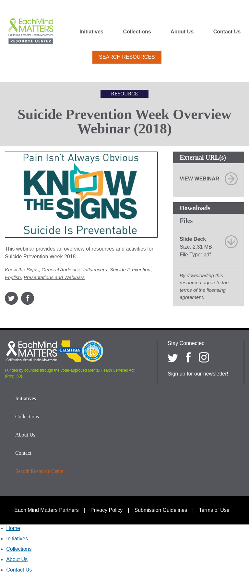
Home (13, 528)
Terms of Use (214, 510)
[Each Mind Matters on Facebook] (188, 357)
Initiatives (91, 31)
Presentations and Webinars (54, 277)
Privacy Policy (106, 510)
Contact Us (227, 31)
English (13, 277)
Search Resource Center (40, 471)
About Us (182, 31)
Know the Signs (22, 269)
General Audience (61, 269)
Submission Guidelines (161, 510)
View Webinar (199, 178)
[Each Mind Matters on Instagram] (204, 357)
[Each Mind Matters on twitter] (173, 357)
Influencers (95, 269)
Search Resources (127, 57)
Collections (137, 31)
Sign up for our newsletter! (198, 373)
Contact (23, 453)
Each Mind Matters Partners (46, 510)
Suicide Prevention (130, 269)
